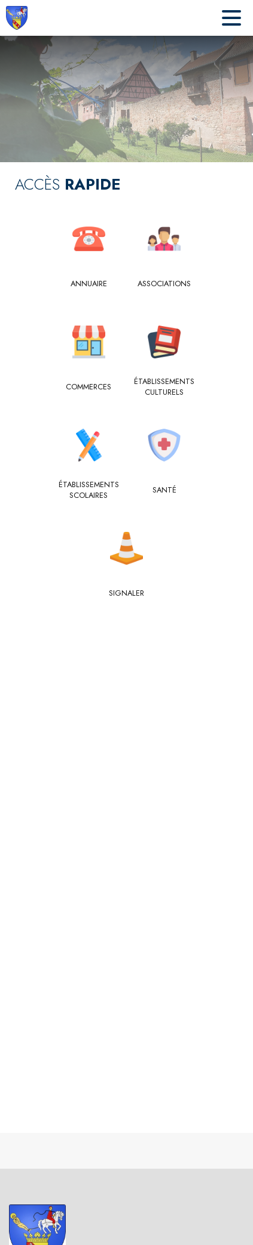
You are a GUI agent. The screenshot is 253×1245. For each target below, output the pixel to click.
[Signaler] (126, 593)
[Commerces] (89, 387)
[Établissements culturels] (165, 387)
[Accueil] (17, 18)
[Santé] (165, 490)
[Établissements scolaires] (89, 490)
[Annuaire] (89, 283)
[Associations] (165, 283)
